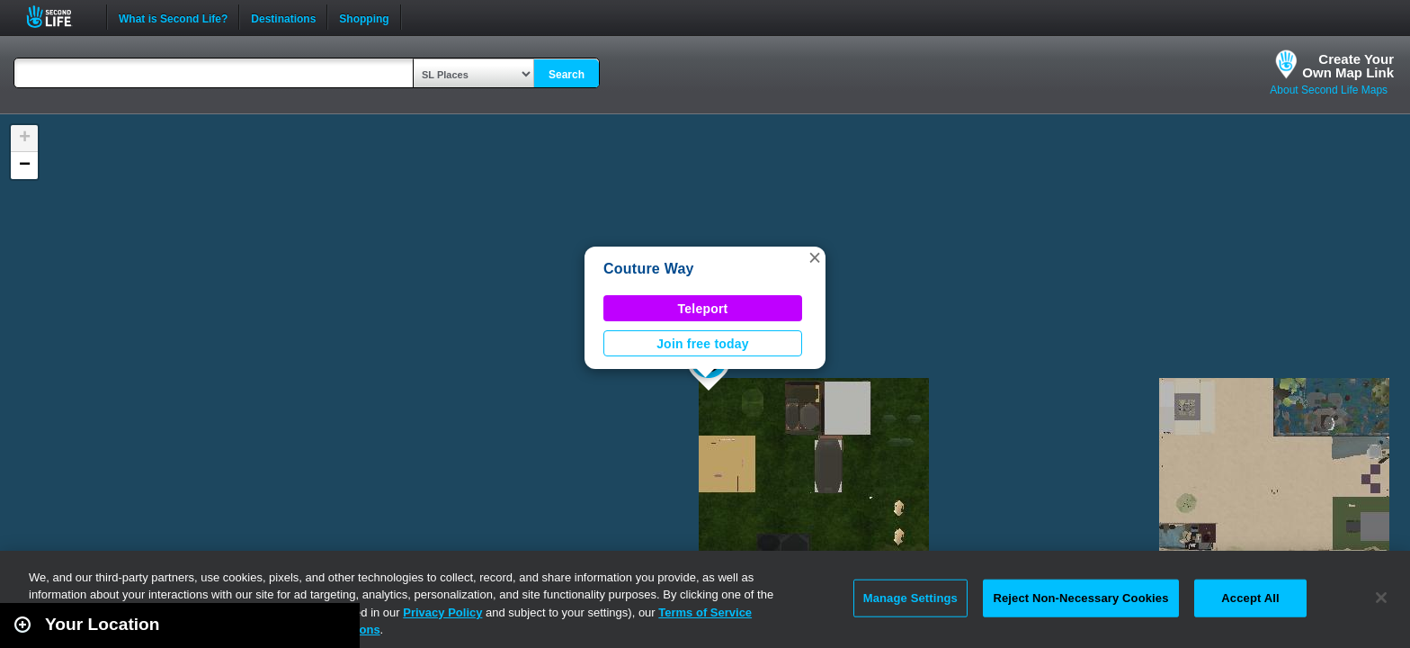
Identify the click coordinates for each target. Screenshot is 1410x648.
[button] (814, 257)
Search (567, 74)
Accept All (1250, 598)
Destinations (283, 17)
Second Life (59, 16)
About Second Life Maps (1329, 90)
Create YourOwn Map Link (1348, 65)
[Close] (1381, 597)
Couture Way (648, 268)
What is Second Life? (173, 17)
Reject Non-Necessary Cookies (1080, 598)
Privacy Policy (442, 612)
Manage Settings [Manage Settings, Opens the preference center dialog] (910, 598)
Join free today (702, 344)
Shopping (363, 17)
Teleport (703, 309)
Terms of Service (705, 612)
